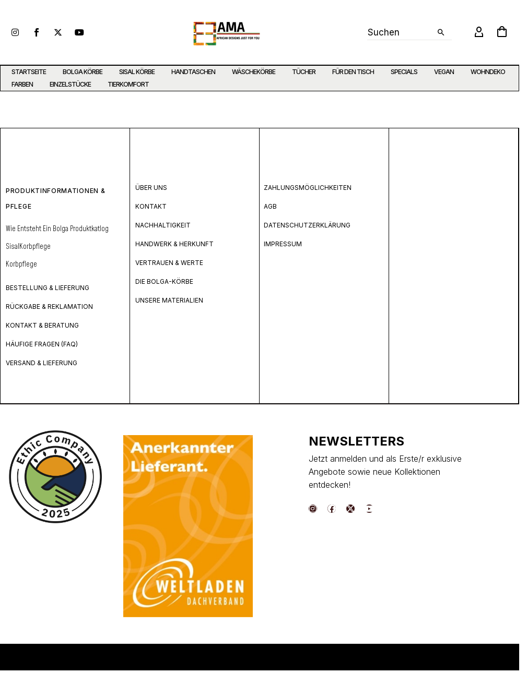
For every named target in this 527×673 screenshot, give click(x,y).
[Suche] (409, 32)
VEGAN (444, 72)
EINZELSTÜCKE (70, 84)
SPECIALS (404, 72)
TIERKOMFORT (128, 84)
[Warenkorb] (502, 32)
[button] (441, 32)
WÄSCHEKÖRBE (253, 72)
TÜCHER (303, 72)
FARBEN (22, 84)
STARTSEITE (28, 72)
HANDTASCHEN (193, 72)
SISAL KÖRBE (137, 72)
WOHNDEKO (488, 72)
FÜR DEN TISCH (353, 72)
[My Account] (479, 32)
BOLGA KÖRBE (82, 72)
